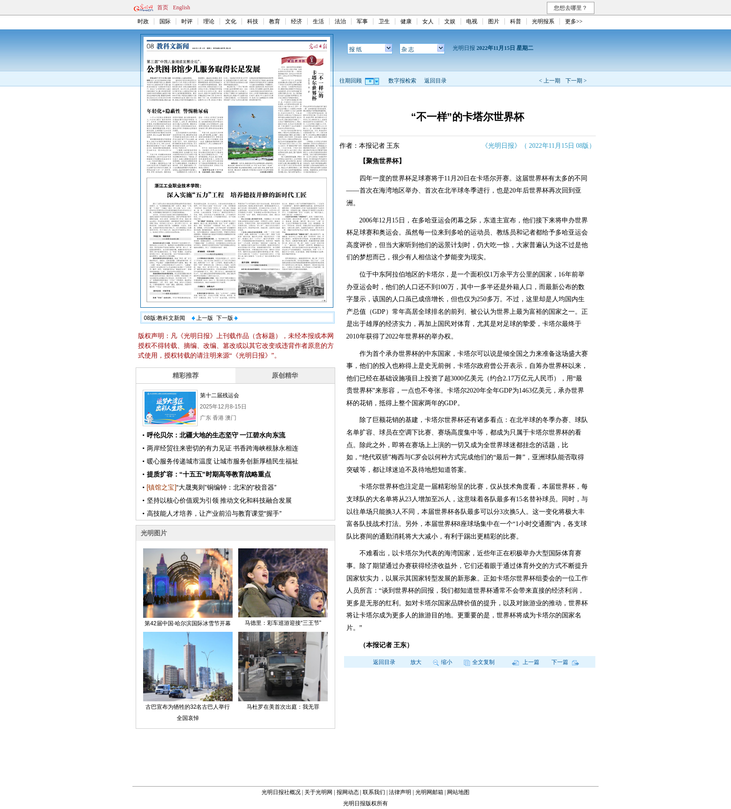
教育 (274, 21)
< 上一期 (549, 80)
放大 (415, 662)
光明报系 (543, 21)
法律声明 (400, 792)
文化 (230, 21)
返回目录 (435, 80)
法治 (340, 21)
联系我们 (374, 792)
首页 (162, 7)
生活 (318, 21)
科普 (515, 21)
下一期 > (576, 80)
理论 (208, 21)
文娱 (449, 21)
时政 (143, 21)
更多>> (574, 21)
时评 (187, 21)
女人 (428, 21)
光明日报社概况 (281, 792)
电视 (471, 21)
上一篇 (525, 662)
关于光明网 (318, 792)
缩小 (442, 662)
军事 (362, 21)
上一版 (202, 318)
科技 (252, 21)
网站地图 (458, 792)
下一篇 (565, 662)
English (181, 7)
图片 (493, 21)
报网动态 (348, 792)
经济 (296, 21)
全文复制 (479, 662)
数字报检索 (402, 80)
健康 (406, 21)
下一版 (227, 318)
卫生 (384, 21)
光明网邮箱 (429, 792)
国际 (165, 21)
